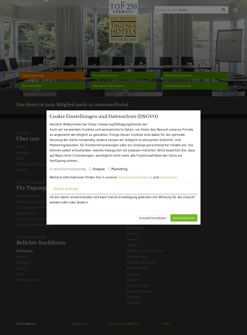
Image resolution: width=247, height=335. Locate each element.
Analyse (99, 169)
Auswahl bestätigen (152, 218)
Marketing (119, 169)
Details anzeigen (66, 188)
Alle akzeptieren (184, 218)
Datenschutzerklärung (135, 177)
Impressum (168, 177)
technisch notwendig (69, 169)
